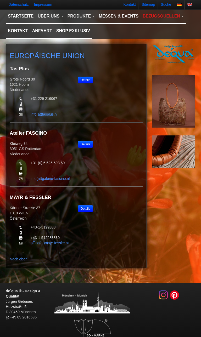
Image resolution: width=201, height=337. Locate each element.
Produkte (81, 16)
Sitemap (148, 4)
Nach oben (18, 259)
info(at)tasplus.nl (44, 114)
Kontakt (129, 4)
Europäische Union (47, 56)
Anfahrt (42, 30)
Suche (166, 4)
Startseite (21, 16)
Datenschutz (18, 4)
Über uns (50, 16)
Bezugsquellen (163, 16)
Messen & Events (119, 16)
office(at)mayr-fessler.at (50, 243)
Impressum (43, 4)
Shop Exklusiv (73, 30)
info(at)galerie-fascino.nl (50, 178)
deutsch (179, 4)
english (189, 4)
